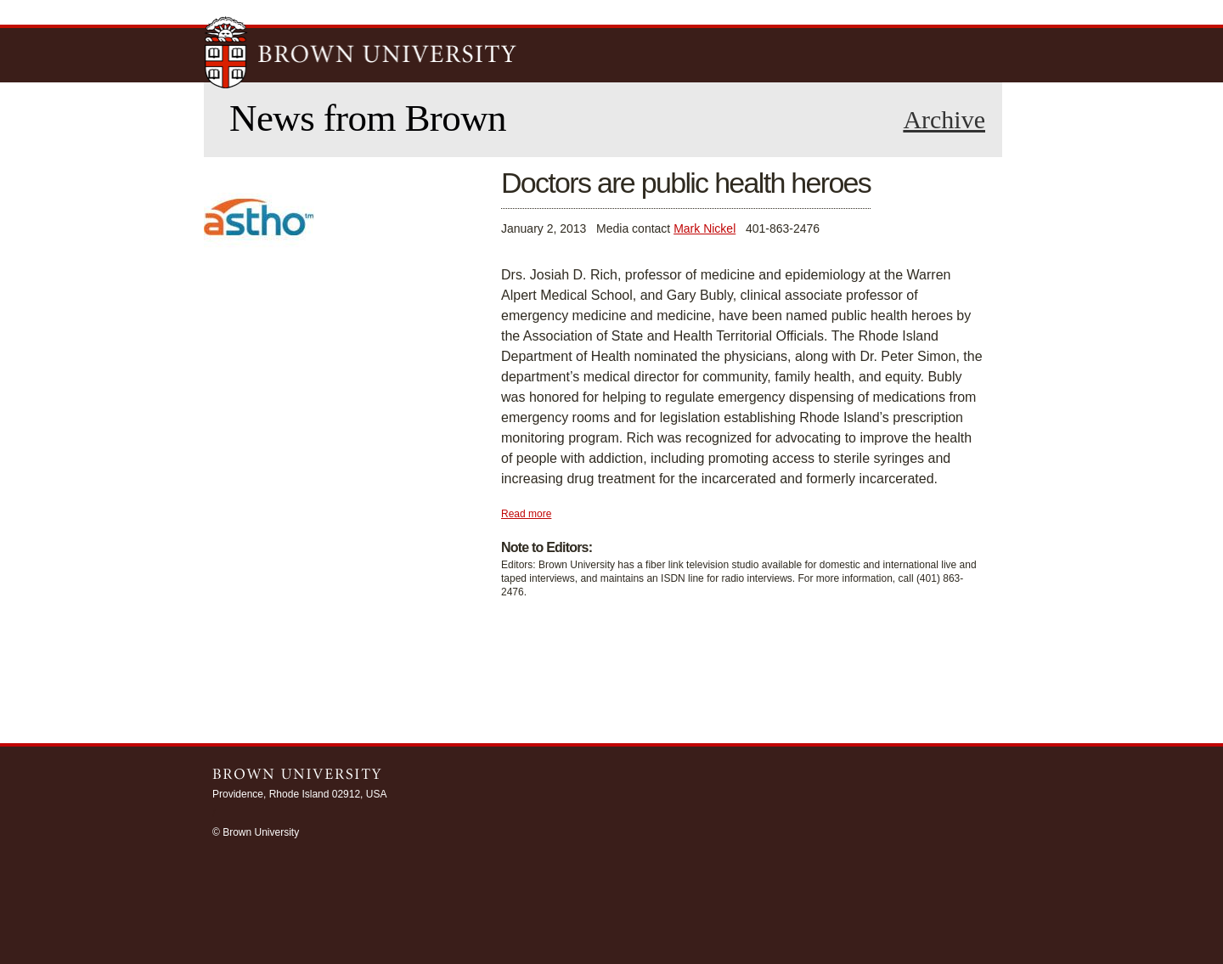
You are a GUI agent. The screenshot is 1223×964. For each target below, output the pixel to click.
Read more (526, 514)
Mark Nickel (704, 228)
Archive (944, 120)
